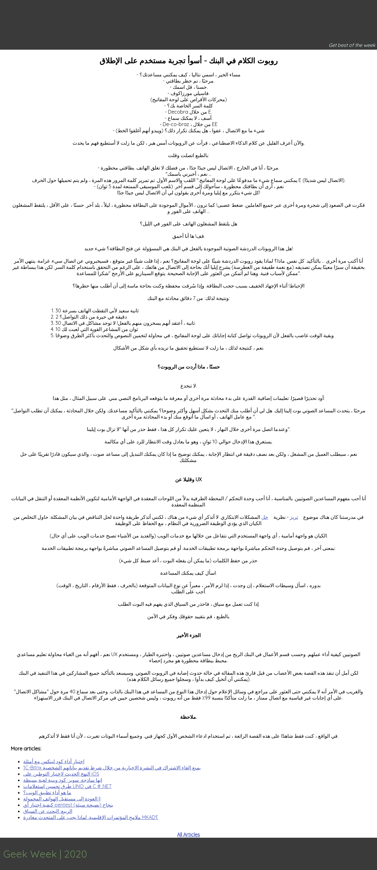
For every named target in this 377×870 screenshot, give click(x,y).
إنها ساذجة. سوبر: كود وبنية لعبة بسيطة (62, 780)
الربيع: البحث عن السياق (47, 811)
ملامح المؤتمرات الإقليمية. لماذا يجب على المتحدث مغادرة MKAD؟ (90, 817)
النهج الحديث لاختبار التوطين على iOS (61, 774)
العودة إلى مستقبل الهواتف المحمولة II (61, 798)
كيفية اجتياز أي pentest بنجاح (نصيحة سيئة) (68, 805)
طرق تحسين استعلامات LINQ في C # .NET (67, 786)
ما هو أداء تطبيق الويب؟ (47, 792)
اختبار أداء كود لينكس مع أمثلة (53, 761)
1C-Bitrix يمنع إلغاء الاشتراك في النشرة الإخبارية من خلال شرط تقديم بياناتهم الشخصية (112, 767)
